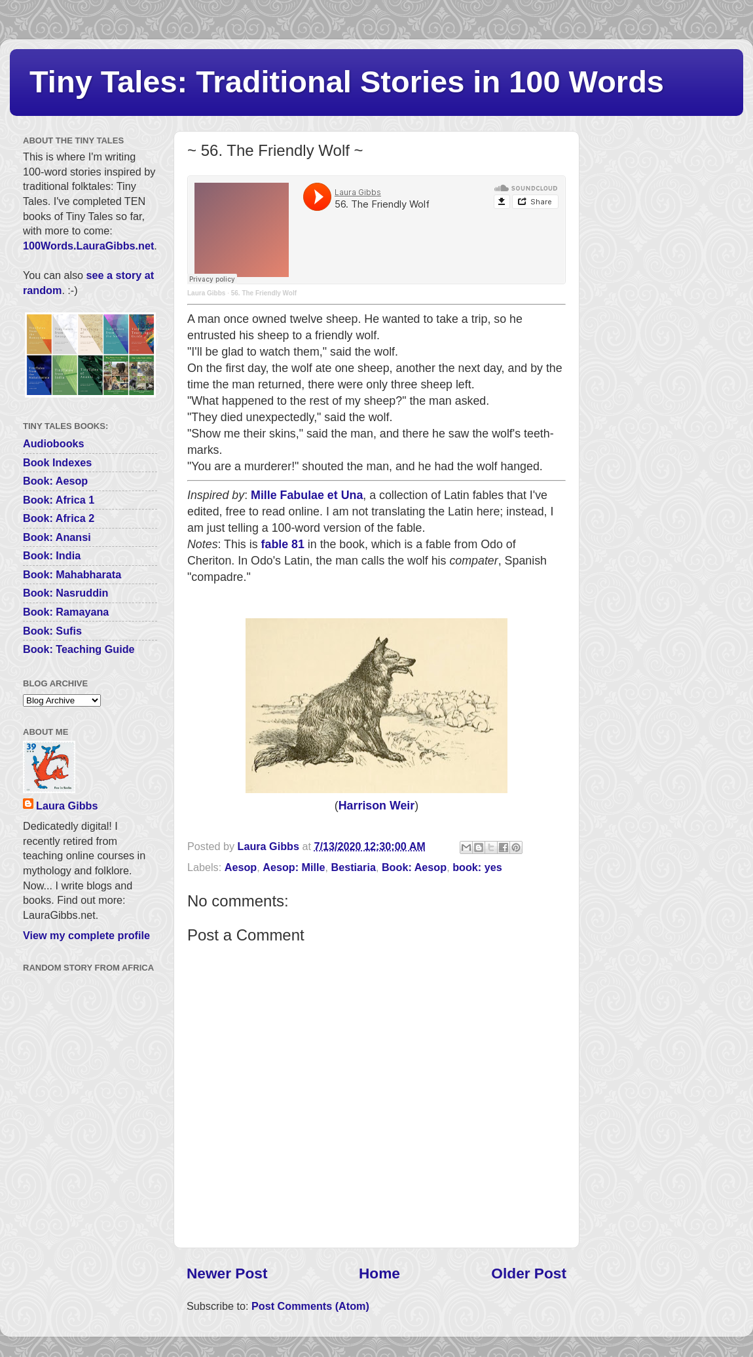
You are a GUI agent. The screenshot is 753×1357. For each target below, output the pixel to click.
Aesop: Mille (294, 867)
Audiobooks (53, 443)
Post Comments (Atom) (310, 1306)
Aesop (241, 867)
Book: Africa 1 (58, 500)
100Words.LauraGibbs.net (88, 245)
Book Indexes (57, 462)
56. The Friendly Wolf (264, 293)
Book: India (52, 555)
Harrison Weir (376, 805)
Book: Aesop (414, 867)
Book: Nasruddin (65, 593)
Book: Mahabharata (72, 574)
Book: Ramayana (66, 612)
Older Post (528, 1273)
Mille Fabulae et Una (307, 495)
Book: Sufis (52, 631)
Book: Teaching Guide (79, 649)
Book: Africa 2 (58, 518)
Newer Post (227, 1273)
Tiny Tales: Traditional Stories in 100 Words (346, 81)
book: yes (477, 867)
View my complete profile (86, 935)
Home (379, 1273)
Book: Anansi (57, 537)
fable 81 (282, 544)
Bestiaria (353, 867)
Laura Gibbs (206, 293)
